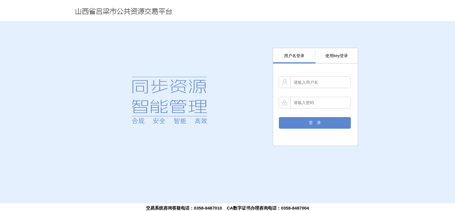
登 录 (315, 122)
